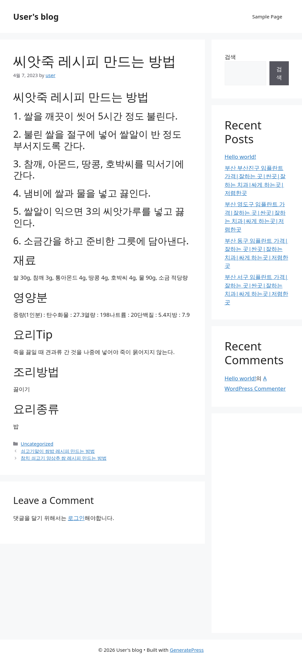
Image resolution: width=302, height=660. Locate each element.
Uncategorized (37, 444)
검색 (230, 57)
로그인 (76, 518)
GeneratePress (187, 649)
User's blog (36, 16)
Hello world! (240, 156)
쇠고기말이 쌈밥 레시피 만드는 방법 (58, 451)
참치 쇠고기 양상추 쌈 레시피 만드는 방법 (64, 458)
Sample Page (267, 16)
